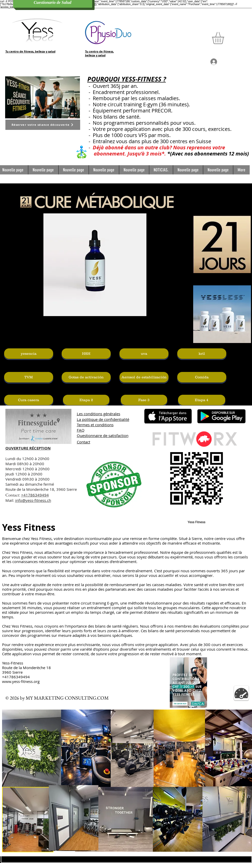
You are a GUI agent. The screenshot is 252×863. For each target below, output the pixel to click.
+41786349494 (35, 494)
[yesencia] (28, 353)
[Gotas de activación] (86, 377)
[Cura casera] (28, 399)
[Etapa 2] (86, 399)
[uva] (144, 353)
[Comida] (202, 377)
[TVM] (28, 377)
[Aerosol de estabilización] (144, 377)
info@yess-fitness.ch (33, 500)
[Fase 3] (143, 399)
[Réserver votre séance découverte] (42, 125)
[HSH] (86, 353)
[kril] (202, 353)
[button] (225, 38)
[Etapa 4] (202, 399)
